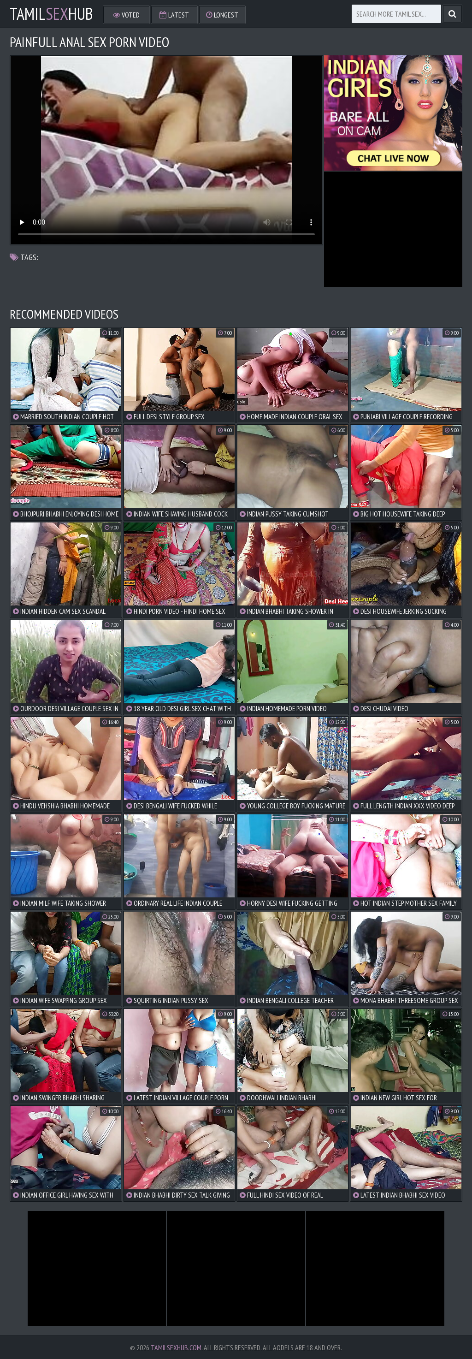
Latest (174, 14)
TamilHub (51, 14)
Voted (126, 14)
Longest (222, 14)
